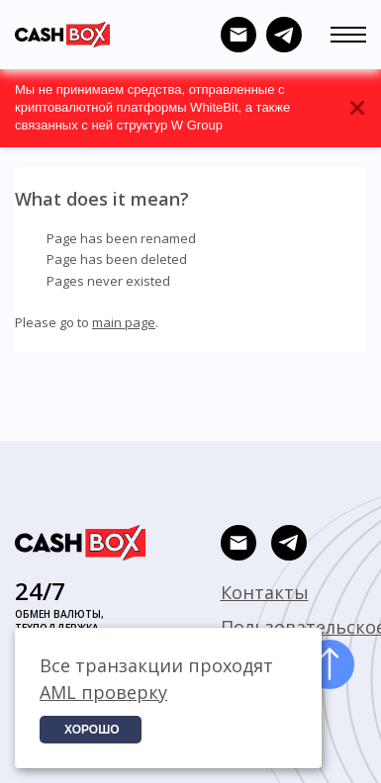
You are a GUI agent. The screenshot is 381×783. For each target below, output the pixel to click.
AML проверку (103, 692)
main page (123, 322)
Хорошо (92, 730)
